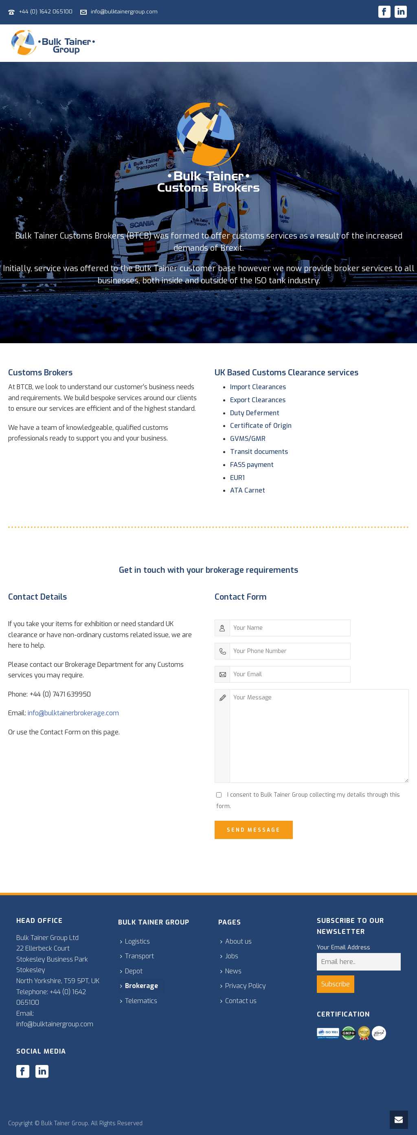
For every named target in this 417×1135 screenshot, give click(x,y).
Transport (137, 956)
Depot (131, 971)
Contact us (238, 1001)
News (230, 971)
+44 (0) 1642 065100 (45, 11)
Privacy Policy (243, 986)
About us (236, 941)
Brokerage (139, 986)
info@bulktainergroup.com (124, 11)
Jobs (229, 956)
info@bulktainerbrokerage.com (73, 713)
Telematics (138, 1001)
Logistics (135, 941)
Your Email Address (343, 947)
